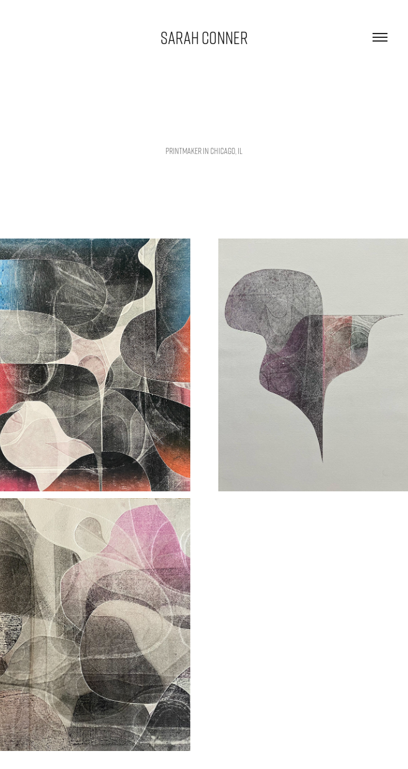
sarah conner (204, 37)
